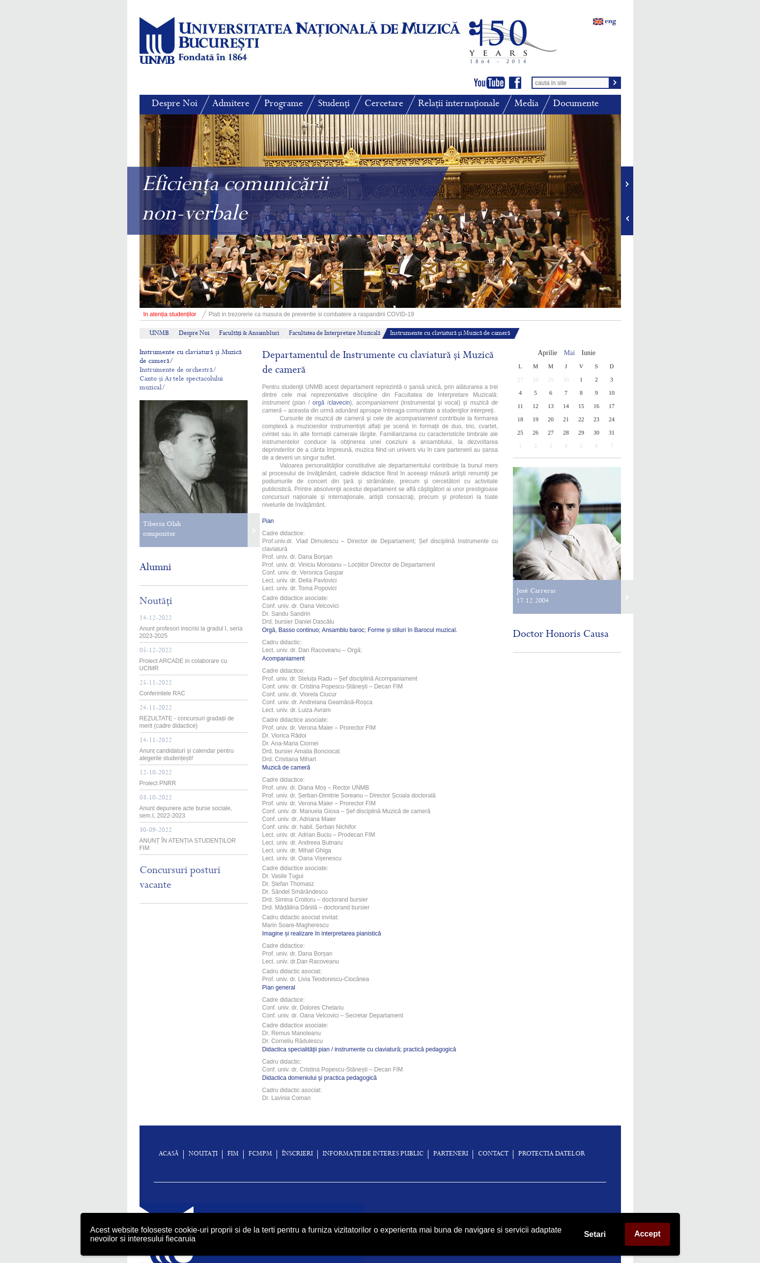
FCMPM (260, 1154)
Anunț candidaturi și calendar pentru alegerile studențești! (187, 750)
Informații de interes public (373, 1154)
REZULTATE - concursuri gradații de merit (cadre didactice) (187, 717)
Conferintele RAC (162, 688)
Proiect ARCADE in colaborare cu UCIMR (183, 660)
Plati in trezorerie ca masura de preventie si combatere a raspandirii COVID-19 (277, 314)
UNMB (159, 333)
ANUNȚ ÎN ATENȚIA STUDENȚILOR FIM (188, 839)
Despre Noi (174, 104)
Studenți (334, 104)
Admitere (231, 104)
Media (526, 104)
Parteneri (450, 1154)
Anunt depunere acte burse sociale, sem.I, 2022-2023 (186, 807)
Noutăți (156, 602)
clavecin (339, 402)
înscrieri (297, 1154)
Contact (493, 1154)
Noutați (203, 1154)
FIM (233, 1154)
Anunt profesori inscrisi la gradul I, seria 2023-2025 (191, 627)
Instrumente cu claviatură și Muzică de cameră (450, 333)
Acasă (169, 1154)
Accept (647, 1234)
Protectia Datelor (551, 1154)
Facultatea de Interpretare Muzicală (334, 333)
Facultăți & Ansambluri (249, 333)
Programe (283, 104)
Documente (576, 104)
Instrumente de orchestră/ (178, 370)
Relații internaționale (459, 104)
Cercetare (384, 104)
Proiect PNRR (158, 778)
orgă (318, 402)
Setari (595, 1234)
